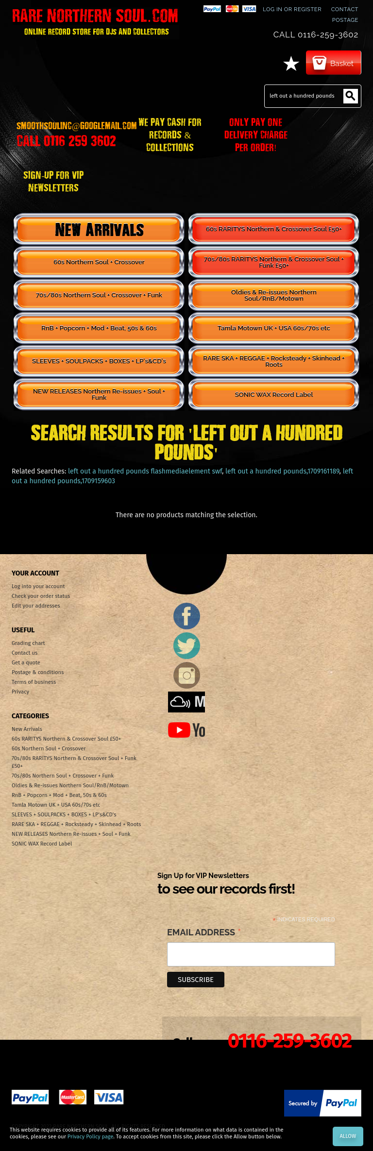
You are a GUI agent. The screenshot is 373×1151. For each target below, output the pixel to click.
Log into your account (38, 586)
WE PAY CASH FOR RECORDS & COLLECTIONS (170, 134)
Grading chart (28, 643)
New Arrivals (99, 229)
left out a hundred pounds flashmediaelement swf (145, 471)
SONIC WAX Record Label (274, 394)
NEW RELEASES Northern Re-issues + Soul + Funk (99, 394)
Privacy (20, 692)
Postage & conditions (38, 672)
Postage (345, 20)
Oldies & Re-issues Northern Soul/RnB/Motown (274, 295)
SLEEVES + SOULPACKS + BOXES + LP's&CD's (99, 361)
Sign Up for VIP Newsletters (226, 884)
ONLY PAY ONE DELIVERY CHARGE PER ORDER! (256, 134)
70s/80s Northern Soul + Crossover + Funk (99, 295)
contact (344, 9)
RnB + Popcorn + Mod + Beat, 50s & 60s (98, 328)
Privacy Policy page (90, 1137)
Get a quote (26, 663)
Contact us (24, 653)
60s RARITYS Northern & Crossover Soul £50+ (274, 229)
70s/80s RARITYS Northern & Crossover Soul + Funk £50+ (274, 262)
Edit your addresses (36, 606)
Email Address (204, 933)
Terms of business (34, 682)
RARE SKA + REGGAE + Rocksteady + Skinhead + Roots (273, 361)
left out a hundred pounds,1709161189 (282, 471)
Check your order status (41, 596)
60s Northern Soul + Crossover (99, 262)
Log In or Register (292, 9)
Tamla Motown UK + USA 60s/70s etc (274, 328)
